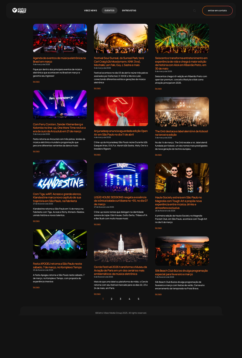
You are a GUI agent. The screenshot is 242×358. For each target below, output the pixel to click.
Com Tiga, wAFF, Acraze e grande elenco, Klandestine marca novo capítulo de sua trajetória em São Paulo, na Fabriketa (57, 197)
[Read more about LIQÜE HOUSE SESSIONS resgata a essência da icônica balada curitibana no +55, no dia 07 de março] (97, 224)
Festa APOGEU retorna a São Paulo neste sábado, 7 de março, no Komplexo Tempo (57, 265)
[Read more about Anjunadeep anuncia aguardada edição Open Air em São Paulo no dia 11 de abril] (97, 154)
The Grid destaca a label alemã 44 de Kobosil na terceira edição (181, 133)
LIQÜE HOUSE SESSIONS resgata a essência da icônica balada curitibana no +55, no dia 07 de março (121, 200)
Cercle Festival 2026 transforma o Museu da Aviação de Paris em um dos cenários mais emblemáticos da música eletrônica (120, 270)
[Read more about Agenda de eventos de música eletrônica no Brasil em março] (36, 81)
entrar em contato (217, 10)
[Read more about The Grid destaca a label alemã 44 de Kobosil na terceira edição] (158, 154)
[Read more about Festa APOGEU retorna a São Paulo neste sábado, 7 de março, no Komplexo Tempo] (36, 287)
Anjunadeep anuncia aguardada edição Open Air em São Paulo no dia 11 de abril (121, 132)
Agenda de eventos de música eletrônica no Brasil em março (59, 59)
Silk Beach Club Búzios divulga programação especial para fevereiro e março (181, 272)
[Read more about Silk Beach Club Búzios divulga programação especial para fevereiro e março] (158, 294)
